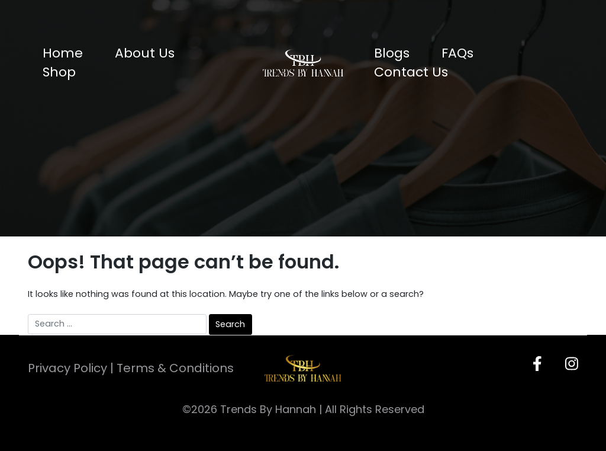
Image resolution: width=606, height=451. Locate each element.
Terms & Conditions (175, 368)
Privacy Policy (67, 368)
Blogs (392, 53)
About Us (145, 53)
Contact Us (411, 72)
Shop (59, 72)
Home (63, 53)
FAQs (457, 53)
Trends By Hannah (268, 409)
